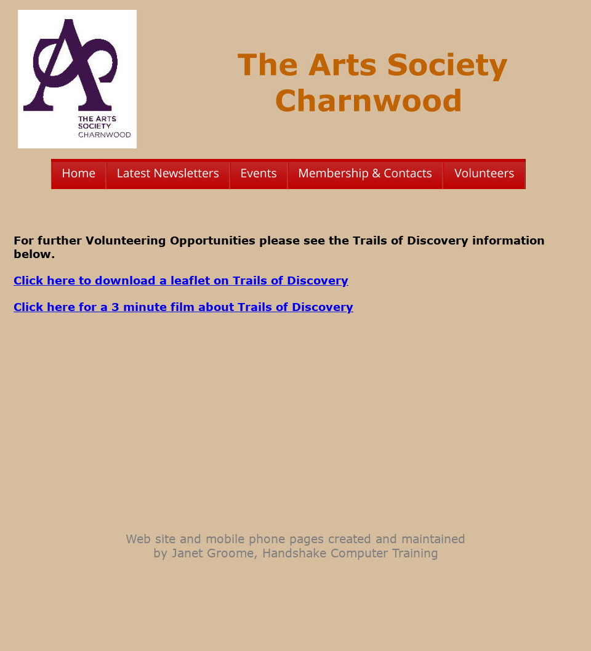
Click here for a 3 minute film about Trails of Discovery (183, 306)
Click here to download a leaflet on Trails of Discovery (181, 280)
